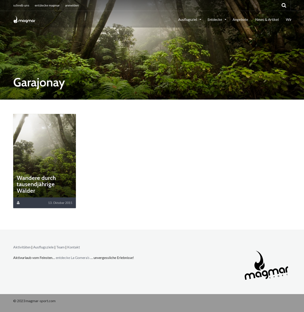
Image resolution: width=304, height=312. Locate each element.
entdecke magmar (47, 5)
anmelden (72, 5)
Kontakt (73, 247)
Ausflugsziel (188, 19)
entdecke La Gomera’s (73, 257)
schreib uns (21, 5)
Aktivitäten (22, 247)
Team (60, 247)
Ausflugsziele (43, 247)
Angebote (240, 19)
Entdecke (215, 19)
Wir (289, 19)
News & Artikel (267, 19)
